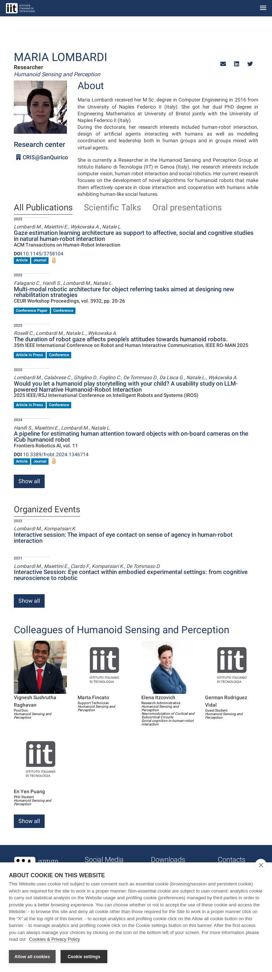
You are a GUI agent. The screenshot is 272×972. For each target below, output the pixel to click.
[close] (261, 865)
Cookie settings (84, 956)
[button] (223, 64)
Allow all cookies (32, 956)
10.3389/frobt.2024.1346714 (51, 454)
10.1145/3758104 (38, 253)
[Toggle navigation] (263, 8)
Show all (29, 481)
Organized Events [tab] (47, 509)
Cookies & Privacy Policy (54, 939)
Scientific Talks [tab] (112, 207)
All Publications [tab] (43, 207)
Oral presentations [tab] (187, 207)
